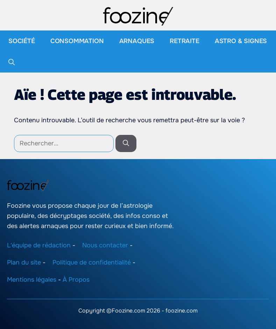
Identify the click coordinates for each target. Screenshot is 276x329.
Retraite (184, 41)
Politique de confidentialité (91, 262)
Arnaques (137, 41)
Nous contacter (105, 245)
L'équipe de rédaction (39, 245)
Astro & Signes (241, 41)
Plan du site (24, 262)
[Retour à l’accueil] (138, 16)
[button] (11, 62)
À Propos (76, 279)
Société (21, 41)
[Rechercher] (125, 143)
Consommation (77, 41)
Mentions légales (31, 279)
